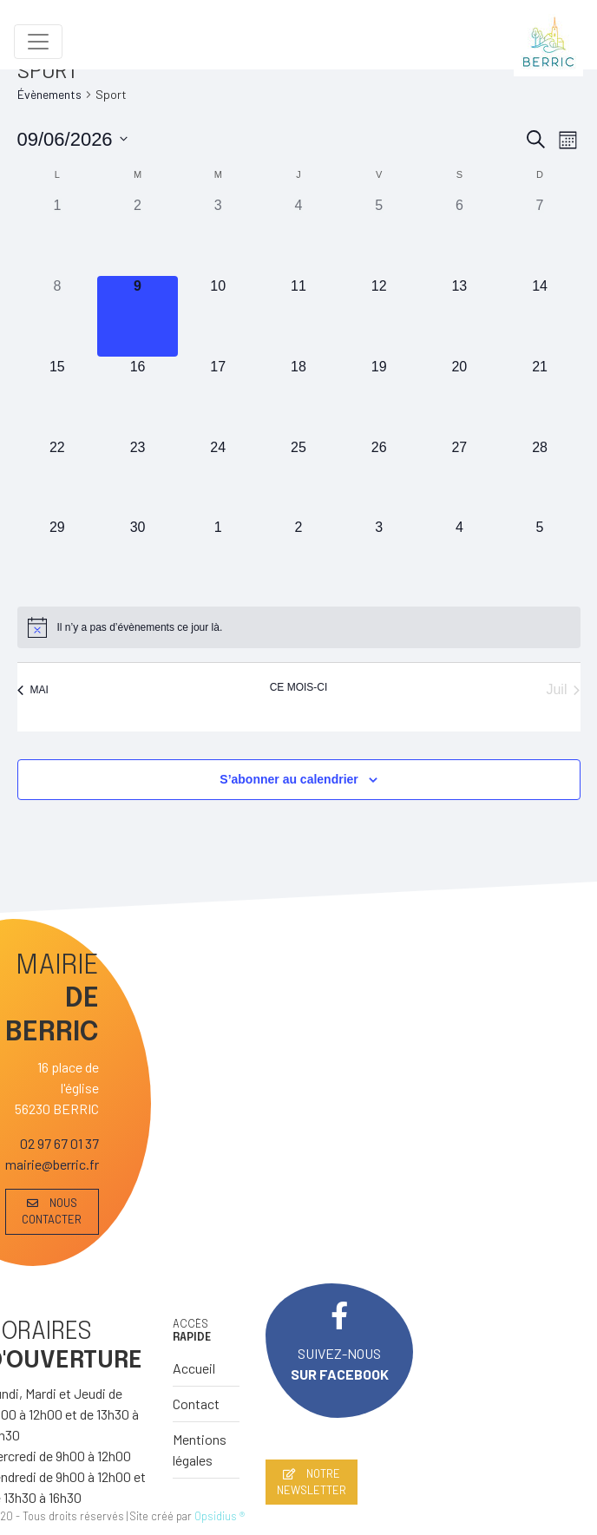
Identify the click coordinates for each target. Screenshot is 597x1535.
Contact (196, 1403)
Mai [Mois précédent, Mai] (33, 690)
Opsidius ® (219, 1516)
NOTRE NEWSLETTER (311, 1481)
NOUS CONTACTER (52, 1211)
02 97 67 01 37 (59, 1143)
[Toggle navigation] (38, 41)
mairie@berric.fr (52, 1164)
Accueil (194, 1368)
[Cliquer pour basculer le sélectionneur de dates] (72, 139)
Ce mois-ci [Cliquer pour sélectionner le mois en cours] (299, 687)
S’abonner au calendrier (289, 779)
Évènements (49, 94)
